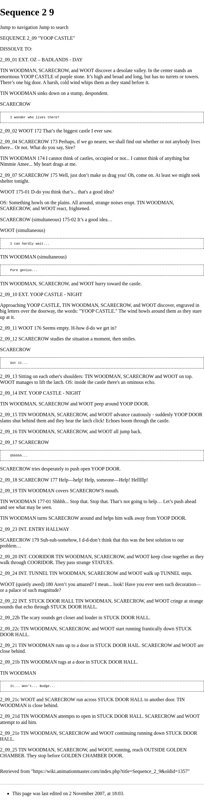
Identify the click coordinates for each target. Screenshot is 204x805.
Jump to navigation (19, 27)
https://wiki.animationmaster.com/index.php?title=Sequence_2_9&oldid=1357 (110, 775)
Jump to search (54, 27)
